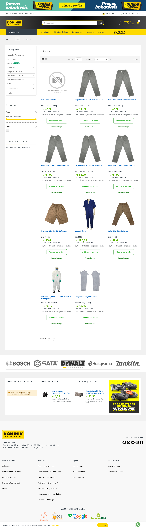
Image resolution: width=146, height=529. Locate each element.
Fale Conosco (79, 477)
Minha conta (78, 466)
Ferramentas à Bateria (11, 472)
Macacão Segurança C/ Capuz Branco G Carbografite (56, 298)
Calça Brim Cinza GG (48, 100)
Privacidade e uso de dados (49, 494)
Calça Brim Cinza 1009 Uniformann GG (89, 100)
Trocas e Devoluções (47, 466)
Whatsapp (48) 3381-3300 (130, 13)
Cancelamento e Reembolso (49, 472)
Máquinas (6, 466)
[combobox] (73, 23)
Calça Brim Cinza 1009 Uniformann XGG (89, 166)
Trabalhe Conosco (116, 472)
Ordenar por (88, 59)
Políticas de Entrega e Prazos (50, 483)
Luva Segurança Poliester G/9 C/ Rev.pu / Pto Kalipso (61, 392)
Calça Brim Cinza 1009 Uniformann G (55, 166)
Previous (7, 363)
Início (8, 40)
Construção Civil (9, 477)
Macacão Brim (80, 231)
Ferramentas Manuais (11, 483)
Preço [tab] (8, 112)
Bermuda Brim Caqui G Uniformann (54, 231)
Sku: (42, 106)
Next (138, 363)
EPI (17, 40)
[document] (73, 525)
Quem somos (108, 13)
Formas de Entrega (46, 500)
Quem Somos (114, 466)
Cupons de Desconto (46, 477)
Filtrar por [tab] (11, 105)
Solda (4, 489)
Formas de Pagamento (47, 489)
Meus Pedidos (79, 472)
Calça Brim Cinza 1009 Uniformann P (122, 166)
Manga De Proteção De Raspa (86, 297)
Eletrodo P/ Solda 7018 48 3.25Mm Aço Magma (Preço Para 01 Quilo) (94, 392)
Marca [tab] (8, 127)
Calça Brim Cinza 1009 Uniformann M (122, 100)
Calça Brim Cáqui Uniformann (119, 231)
